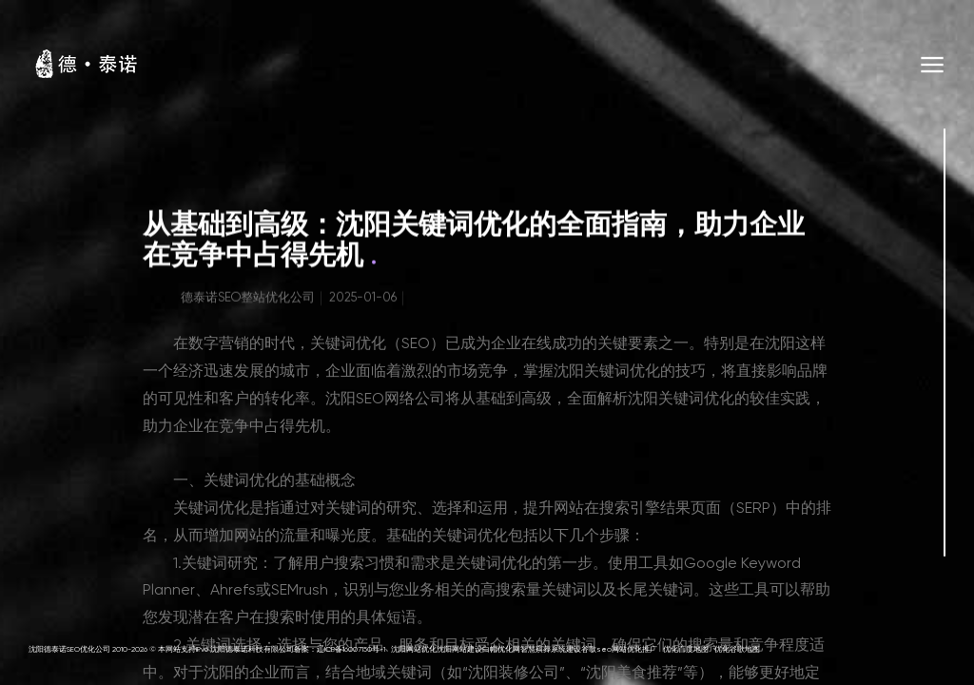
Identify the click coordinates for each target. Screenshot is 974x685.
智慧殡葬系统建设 (550, 649)
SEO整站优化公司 (266, 300)
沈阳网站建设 (459, 649)
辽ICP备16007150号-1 (351, 649)
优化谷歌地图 (737, 649)
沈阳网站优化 (414, 649)
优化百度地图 (686, 649)
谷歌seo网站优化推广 (619, 649)
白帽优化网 (501, 649)
